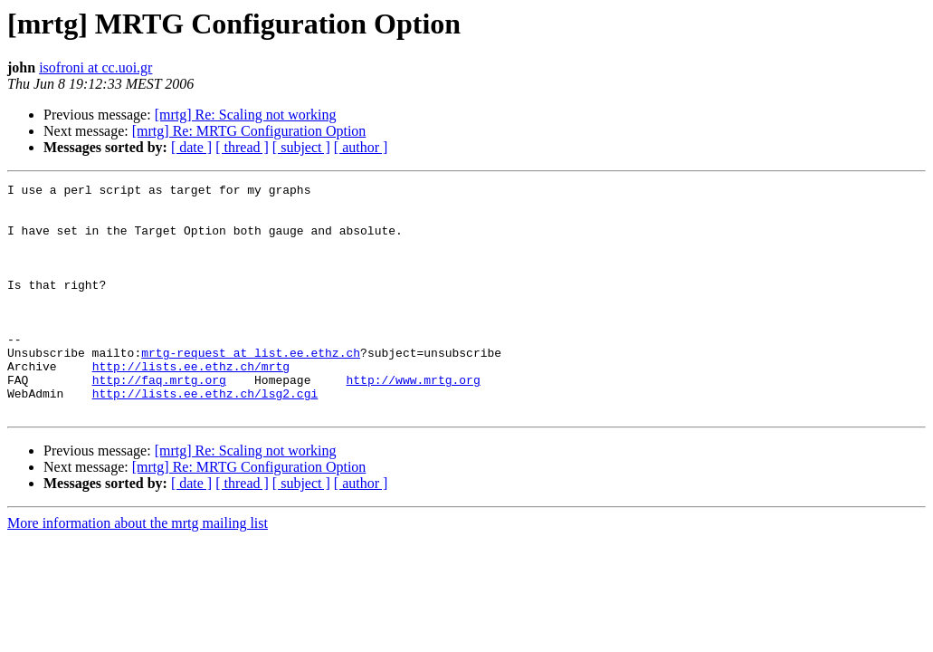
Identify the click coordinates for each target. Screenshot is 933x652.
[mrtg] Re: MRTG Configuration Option (249, 131)
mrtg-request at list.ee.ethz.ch (250, 387)
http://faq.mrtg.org (159, 420)
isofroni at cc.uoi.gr (95, 67)
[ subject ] (301, 147)
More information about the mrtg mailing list (137, 569)
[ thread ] (242, 147)
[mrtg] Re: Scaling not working (246, 114)
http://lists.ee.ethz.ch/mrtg (191, 404)
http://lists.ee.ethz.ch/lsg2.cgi (205, 436)
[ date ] (191, 147)
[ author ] (361, 147)
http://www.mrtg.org (413, 420)
